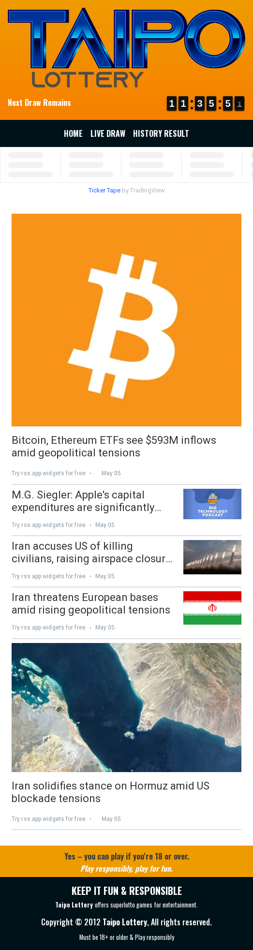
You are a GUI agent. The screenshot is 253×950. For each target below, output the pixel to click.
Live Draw (107, 133)
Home (73, 133)
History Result (161, 133)
